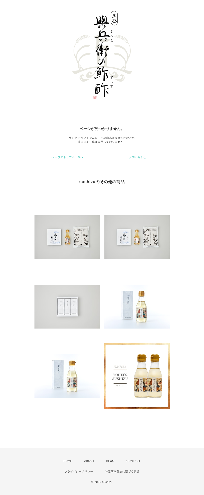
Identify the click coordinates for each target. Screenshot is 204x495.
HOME (67, 460)
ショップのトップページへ (66, 157)
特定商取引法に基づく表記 (122, 471)
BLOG (110, 460)
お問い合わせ (137, 157)
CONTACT (133, 460)
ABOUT (89, 460)
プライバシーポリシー (79, 471)
